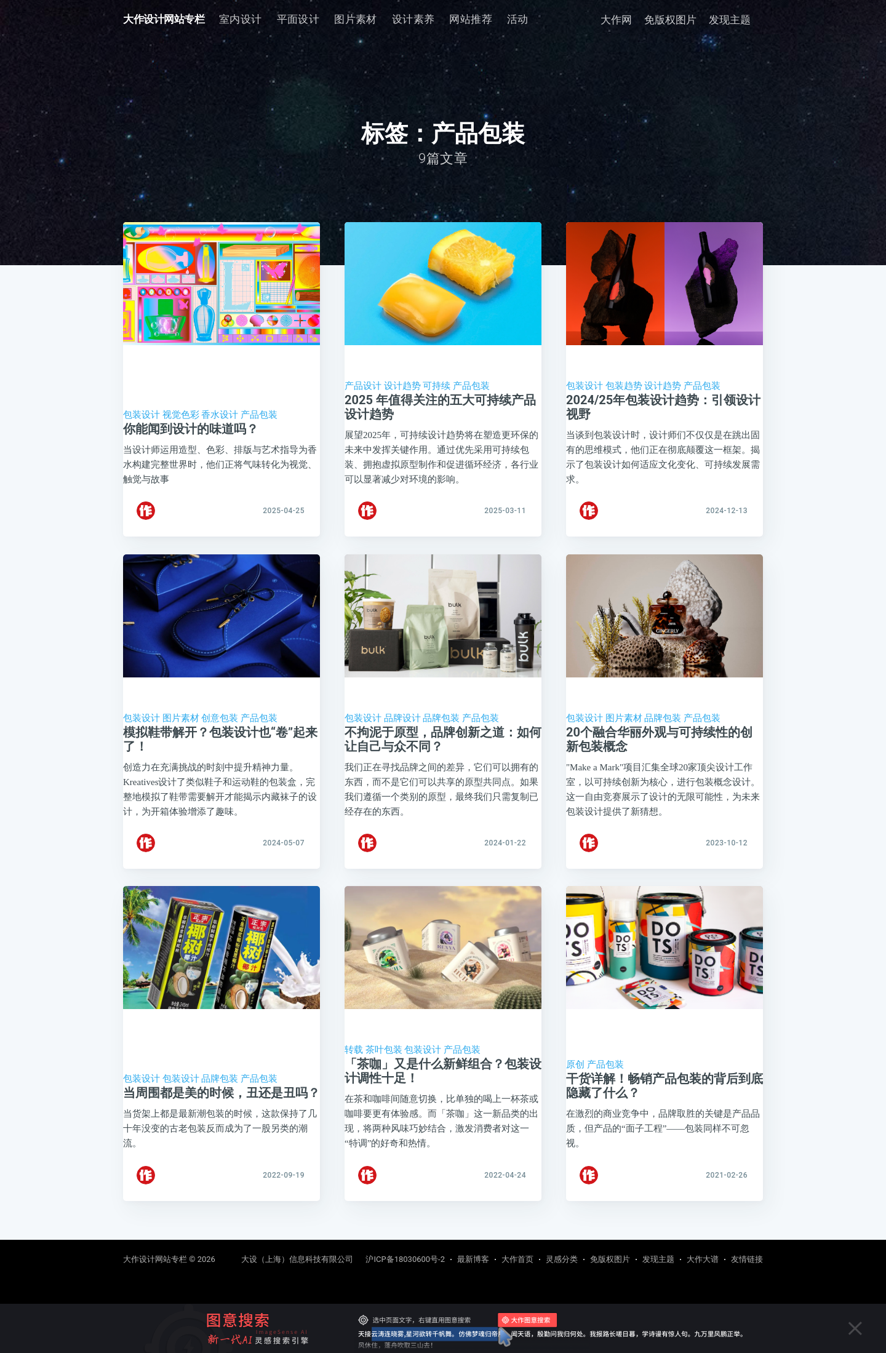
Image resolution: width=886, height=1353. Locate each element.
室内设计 (240, 19)
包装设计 (141, 414)
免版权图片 (670, 20)
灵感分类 (562, 1259)
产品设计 (363, 385)
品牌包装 (441, 724)
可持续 (436, 385)
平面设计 (298, 19)
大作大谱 (703, 1259)
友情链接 (747, 1259)
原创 (575, 1079)
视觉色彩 (180, 414)
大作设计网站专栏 (163, 19)
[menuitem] (240, 19)
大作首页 (517, 1259)
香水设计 (219, 414)
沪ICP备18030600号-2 (405, 1259)
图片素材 (355, 19)
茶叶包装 (383, 1064)
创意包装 (219, 724)
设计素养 (413, 19)
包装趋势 (623, 385)
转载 (354, 1064)
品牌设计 (402, 724)
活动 (518, 19)
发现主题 (730, 20)
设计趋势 (402, 385)
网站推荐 (470, 19)
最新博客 (473, 1259)
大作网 (616, 20)
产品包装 (259, 414)
